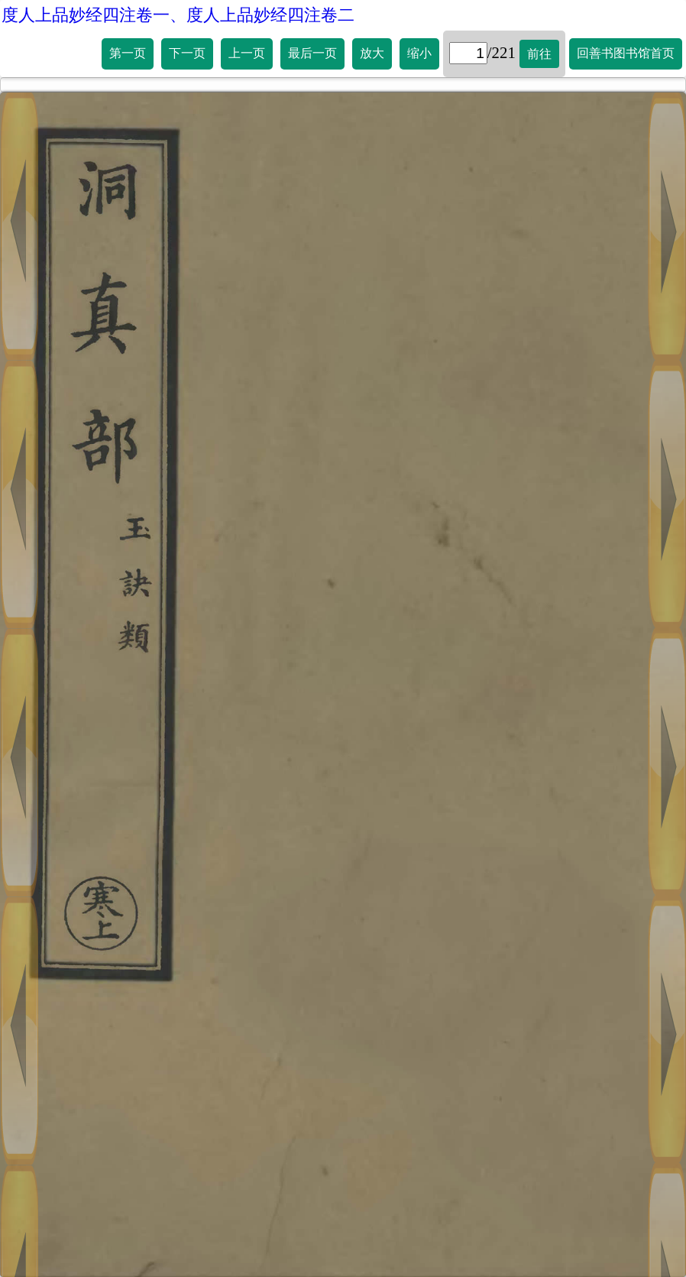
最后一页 (312, 53)
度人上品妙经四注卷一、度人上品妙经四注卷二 (178, 14)
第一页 (127, 53)
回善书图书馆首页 (626, 53)
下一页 (187, 53)
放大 (372, 53)
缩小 (419, 53)
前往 (539, 53)
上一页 (246, 53)
